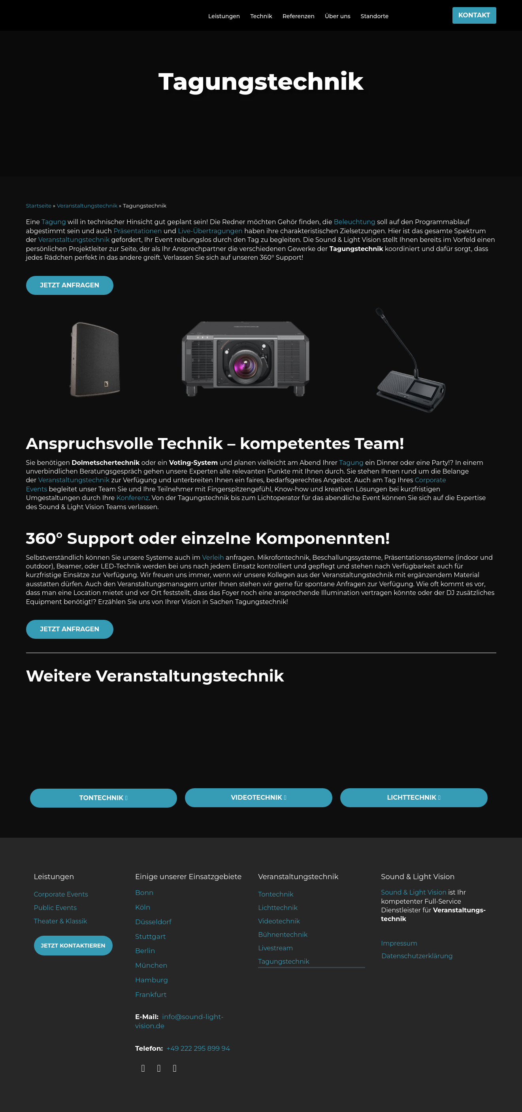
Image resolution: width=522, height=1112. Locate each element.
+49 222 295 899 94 (198, 1048)
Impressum (399, 943)
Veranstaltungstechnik (87, 205)
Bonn (144, 893)
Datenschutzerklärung (416, 956)
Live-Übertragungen (210, 231)
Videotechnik (279, 921)
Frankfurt (151, 995)
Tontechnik (275, 894)
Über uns (338, 16)
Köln (142, 907)
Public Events (55, 908)
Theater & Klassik (60, 921)
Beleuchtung (354, 222)
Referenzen (299, 16)
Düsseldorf (153, 922)
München (151, 965)
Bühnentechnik (282, 934)
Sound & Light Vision (414, 892)
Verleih (213, 557)
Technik (261, 16)
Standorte (375, 16)
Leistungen (224, 16)
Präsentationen (137, 231)
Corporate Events (61, 894)
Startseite (39, 205)
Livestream (275, 948)
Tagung (53, 222)
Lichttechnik (278, 908)
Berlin (145, 951)
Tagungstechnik (283, 961)
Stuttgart (150, 936)
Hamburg (151, 980)
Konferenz (132, 498)
